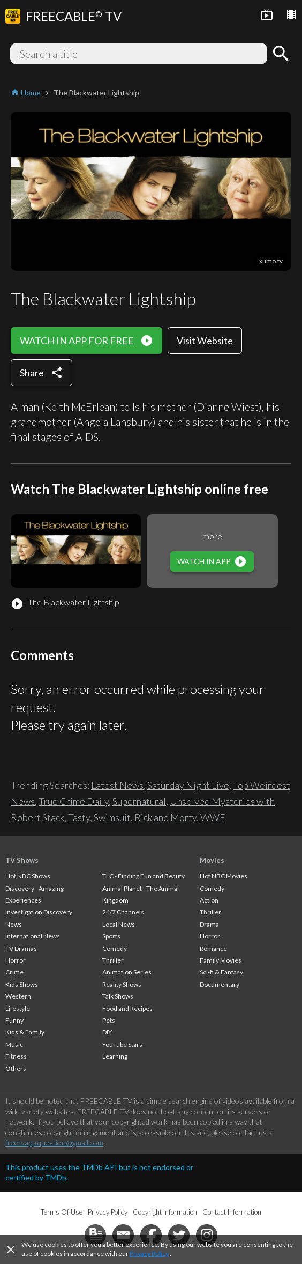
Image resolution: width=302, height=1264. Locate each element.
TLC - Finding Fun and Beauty (143, 876)
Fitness (16, 1056)
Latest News (117, 785)
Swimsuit (112, 817)
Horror (15, 960)
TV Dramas (21, 948)
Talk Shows (117, 996)
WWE (212, 817)
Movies (212, 860)
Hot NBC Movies (223, 876)
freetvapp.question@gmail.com (54, 1142)
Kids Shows (21, 984)
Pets (108, 1020)
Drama (209, 924)
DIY (107, 1032)
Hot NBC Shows (27, 876)
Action (209, 900)
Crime (14, 972)
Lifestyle (17, 1008)
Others (15, 1069)
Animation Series (127, 972)
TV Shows (22, 860)
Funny (14, 1020)
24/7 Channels (123, 912)
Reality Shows (121, 984)
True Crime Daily (74, 801)
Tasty (79, 817)
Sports (111, 936)
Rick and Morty (165, 817)
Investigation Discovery (38, 912)
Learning (114, 1056)
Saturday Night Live (188, 785)
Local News (118, 924)
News (13, 924)
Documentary (219, 984)
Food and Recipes (127, 1008)
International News (32, 936)
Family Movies (220, 960)
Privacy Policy (149, 1254)
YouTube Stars (122, 1044)
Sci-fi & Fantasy (221, 972)
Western (18, 996)
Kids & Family (24, 1032)
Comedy (114, 948)
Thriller (113, 960)
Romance (213, 948)
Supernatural (139, 801)
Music (14, 1044)
